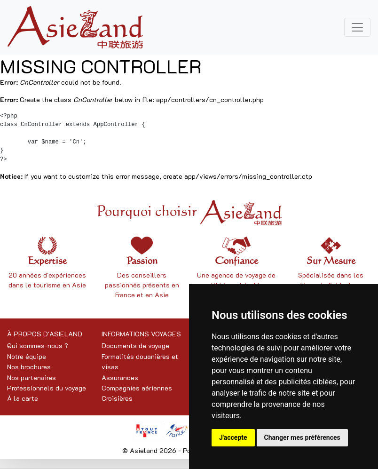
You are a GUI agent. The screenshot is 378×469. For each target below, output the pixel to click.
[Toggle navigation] (357, 27)
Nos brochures (29, 366)
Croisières (117, 398)
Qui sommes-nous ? (37, 345)
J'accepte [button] (233, 437)
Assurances (120, 377)
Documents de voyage (135, 345)
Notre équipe (26, 356)
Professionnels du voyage (46, 387)
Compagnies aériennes (137, 387)
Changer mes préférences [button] (302, 437)
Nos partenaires (31, 377)
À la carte (22, 398)
